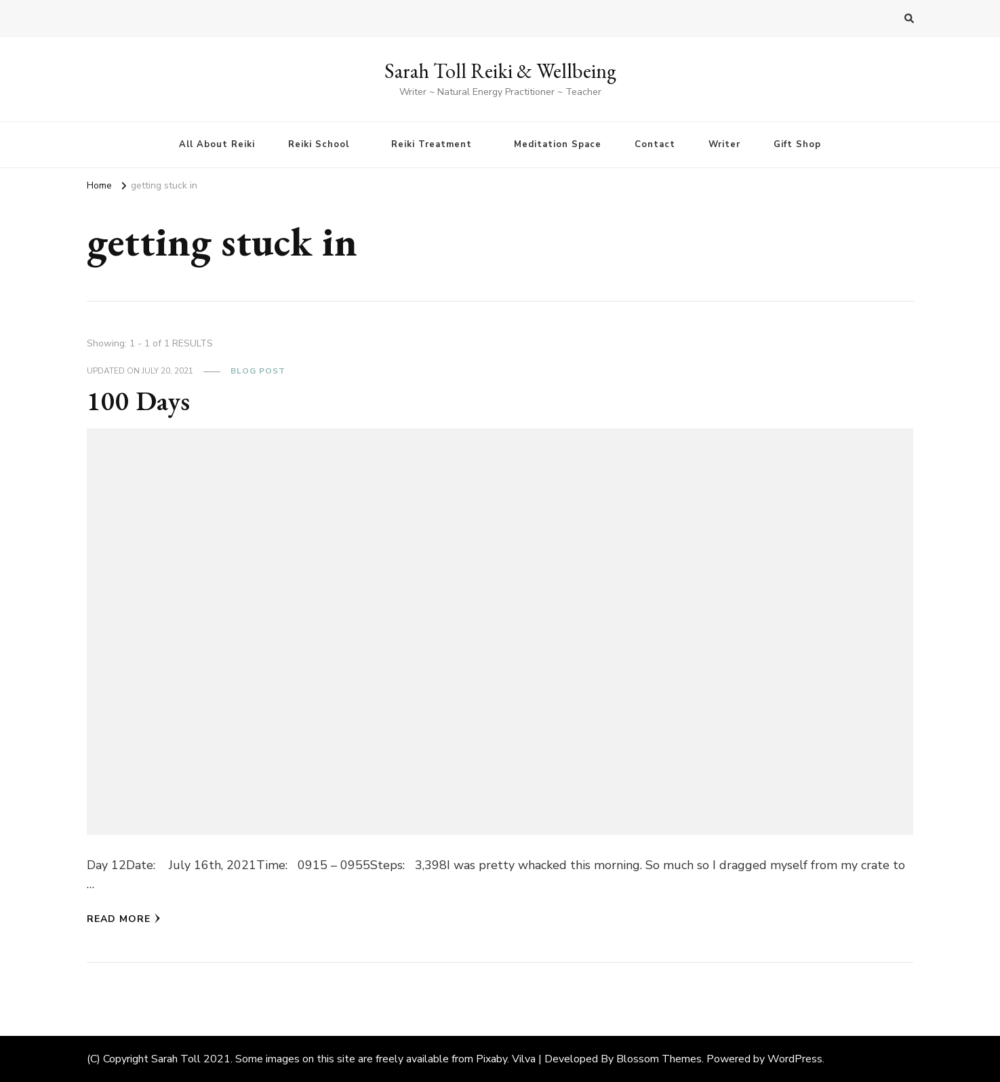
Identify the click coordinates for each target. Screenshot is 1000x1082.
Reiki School (318, 144)
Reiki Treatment (431, 144)
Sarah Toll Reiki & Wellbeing (500, 71)
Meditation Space (557, 144)
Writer (724, 144)
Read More (124, 919)
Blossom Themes (659, 1058)
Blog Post (258, 370)
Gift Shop (797, 144)
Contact (655, 144)
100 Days (138, 400)
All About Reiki (217, 144)
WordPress (794, 1058)
